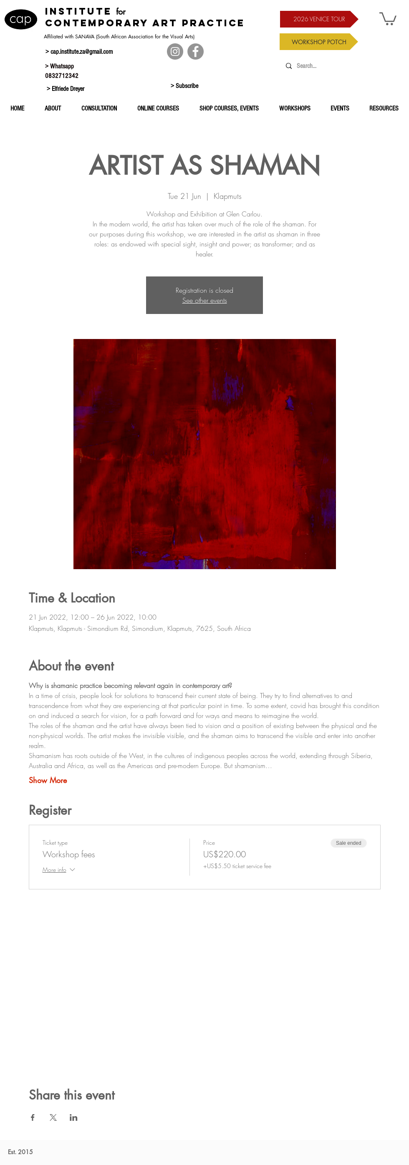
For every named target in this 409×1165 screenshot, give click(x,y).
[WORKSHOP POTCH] (319, 41)
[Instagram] (175, 51)
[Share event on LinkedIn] (74, 1117)
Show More (48, 780)
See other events (204, 300)
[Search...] (334, 66)
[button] (387, 18)
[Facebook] (195, 51)
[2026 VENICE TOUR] (319, 19)
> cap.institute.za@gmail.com (79, 51)
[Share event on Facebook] (33, 1117)
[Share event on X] (53, 1117)
